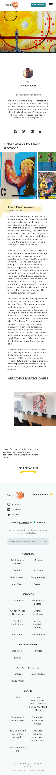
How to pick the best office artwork (17, 734)
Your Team (17, 584)
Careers (38, 584)
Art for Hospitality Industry (38, 624)
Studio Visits (17, 681)
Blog (17, 697)
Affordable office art (17, 749)
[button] (51, 4)
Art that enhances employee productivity (38, 735)
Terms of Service (36, 770)
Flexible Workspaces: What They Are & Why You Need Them (38, 704)
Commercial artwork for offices (38, 720)
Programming (38, 577)
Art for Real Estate (37, 602)
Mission (38, 560)
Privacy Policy (18, 770)
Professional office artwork (17, 719)
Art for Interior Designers (17, 612)
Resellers (17, 650)
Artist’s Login (38, 634)
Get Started (38, 4)
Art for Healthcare (37, 612)
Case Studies (38, 674)
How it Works (17, 577)
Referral (37, 650)
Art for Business (17, 600)
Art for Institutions (17, 622)
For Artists (17, 634)
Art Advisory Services (17, 562)
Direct (17, 657)
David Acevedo (28, 85)
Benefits (17, 570)
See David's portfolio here (28, 378)
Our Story (38, 570)
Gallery (17, 674)
